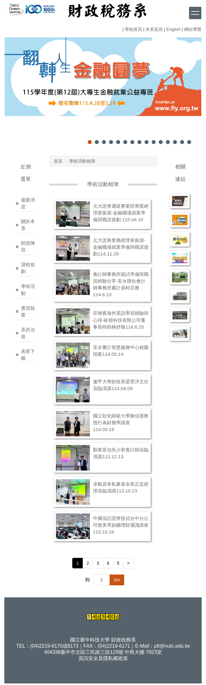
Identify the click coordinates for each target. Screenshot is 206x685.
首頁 (58, 161)
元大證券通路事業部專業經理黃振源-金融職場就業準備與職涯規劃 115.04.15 (121, 212)
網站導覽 (192, 29)
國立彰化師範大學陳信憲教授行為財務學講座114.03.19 (121, 422)
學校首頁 (133, 29)
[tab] (89, 142)
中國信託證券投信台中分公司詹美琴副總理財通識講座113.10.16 (121, 525)
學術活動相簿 (82, 161)
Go (117, 579)
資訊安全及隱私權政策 (103, 658)
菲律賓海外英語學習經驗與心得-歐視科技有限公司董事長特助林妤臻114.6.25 (121, 319)
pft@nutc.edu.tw (172, 646)
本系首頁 (154, 29)
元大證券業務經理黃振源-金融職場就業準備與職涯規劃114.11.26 (121, 247)
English (173, 29)
